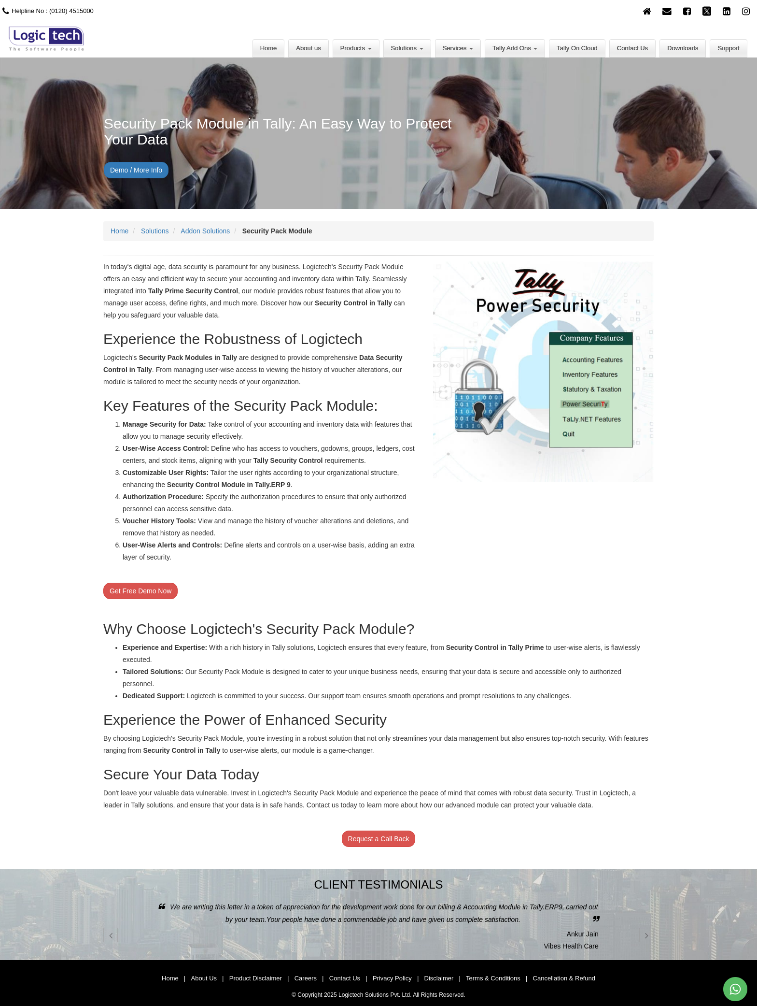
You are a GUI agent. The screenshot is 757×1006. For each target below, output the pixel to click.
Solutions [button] (407, 48)
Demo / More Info (136, 170)
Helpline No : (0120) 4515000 (47, 10)
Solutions (155, 231)
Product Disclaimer (255, 978)
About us (308, 48)
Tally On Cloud (577, 48)
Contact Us (632, 48)
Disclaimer (439, 978)
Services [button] (458, 48)
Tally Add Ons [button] (514, 48)
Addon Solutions (205, 231)
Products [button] (356, 48)
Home (268, 48)
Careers (305, 978)
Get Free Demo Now (140, 591)
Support (728, 48)
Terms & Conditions (493, 978)
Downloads (682, 48)
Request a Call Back (378, 839)
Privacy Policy (392, 978)
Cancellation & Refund (564, 978)
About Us (204, 978)
